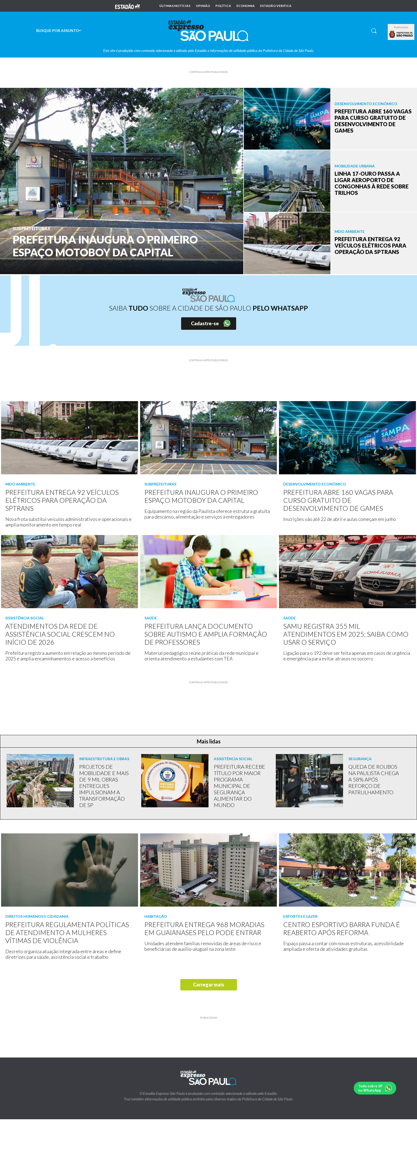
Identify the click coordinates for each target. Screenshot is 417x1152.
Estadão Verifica (275, 5)
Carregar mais (208, 985)
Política (223, 5)
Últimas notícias (174, 5)
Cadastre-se (205, 323)
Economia (245, 5)
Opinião (203, 5)
